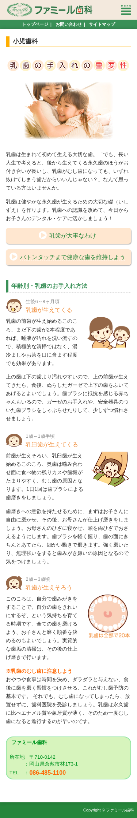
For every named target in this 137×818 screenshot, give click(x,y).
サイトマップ (102, 24)
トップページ (35, 24)
